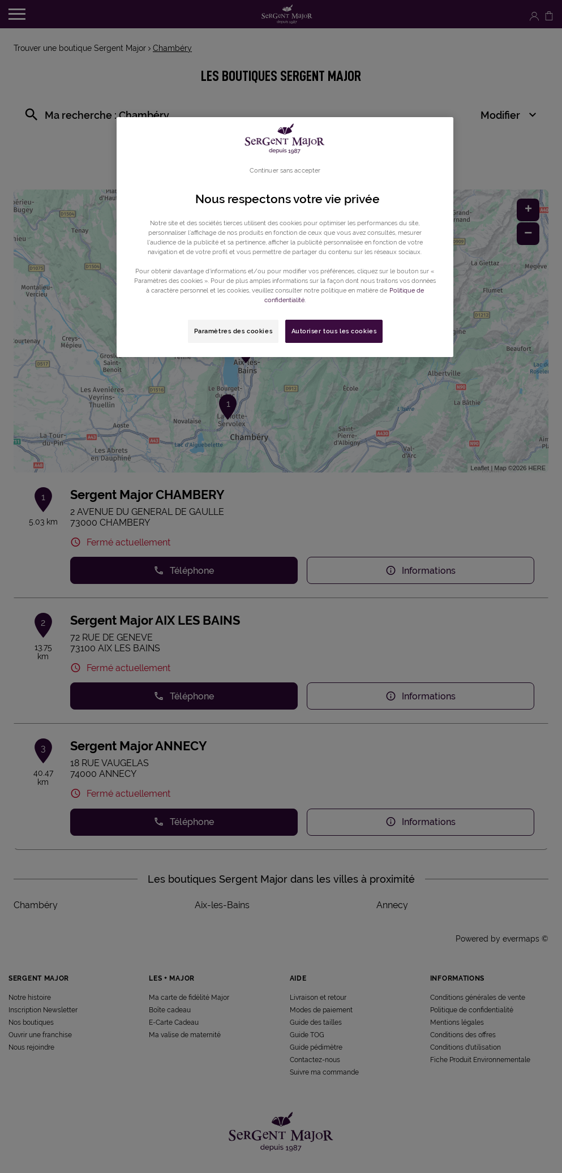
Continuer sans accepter (285, 170)
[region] (285, 237)
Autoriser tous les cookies (334, 331)
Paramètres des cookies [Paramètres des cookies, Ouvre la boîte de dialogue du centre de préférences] (233, 331)
